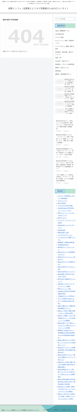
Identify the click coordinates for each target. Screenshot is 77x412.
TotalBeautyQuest (63, 245)
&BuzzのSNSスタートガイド (66, 271)
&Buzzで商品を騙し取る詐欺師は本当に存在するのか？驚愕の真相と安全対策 (66, 382)
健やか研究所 (62, 203)
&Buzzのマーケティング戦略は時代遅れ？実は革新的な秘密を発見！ (66, 350)
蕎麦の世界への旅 (63, 232)
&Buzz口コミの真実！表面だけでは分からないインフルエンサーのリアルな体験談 (66, 389)
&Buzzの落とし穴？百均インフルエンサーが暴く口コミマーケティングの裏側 (66, 325)
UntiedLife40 (61, 230)
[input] (65, 19)
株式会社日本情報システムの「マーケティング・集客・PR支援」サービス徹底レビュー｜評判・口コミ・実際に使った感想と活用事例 (65, 138)
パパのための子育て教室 (65, 205)
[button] (74, 19)
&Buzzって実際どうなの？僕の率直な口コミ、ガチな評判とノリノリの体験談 (66, 318)
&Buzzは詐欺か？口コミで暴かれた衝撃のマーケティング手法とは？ (66, 357)
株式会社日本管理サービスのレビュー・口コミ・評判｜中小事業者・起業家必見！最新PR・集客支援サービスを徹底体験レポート (65, 164)
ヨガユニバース (62, 201)
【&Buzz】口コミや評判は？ (66, 296)
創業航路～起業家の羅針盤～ (66, 242)
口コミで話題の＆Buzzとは (66, 298)
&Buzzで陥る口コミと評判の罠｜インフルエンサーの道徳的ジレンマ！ (66, 342)
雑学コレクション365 (64, 289)
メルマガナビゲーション (65, 235)
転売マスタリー (62, 218)
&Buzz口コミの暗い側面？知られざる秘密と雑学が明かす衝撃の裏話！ (66, 364)
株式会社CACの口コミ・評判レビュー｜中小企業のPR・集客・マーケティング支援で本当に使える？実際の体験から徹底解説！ (65, 124)
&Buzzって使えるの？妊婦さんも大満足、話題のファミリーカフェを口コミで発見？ (66, 396)
